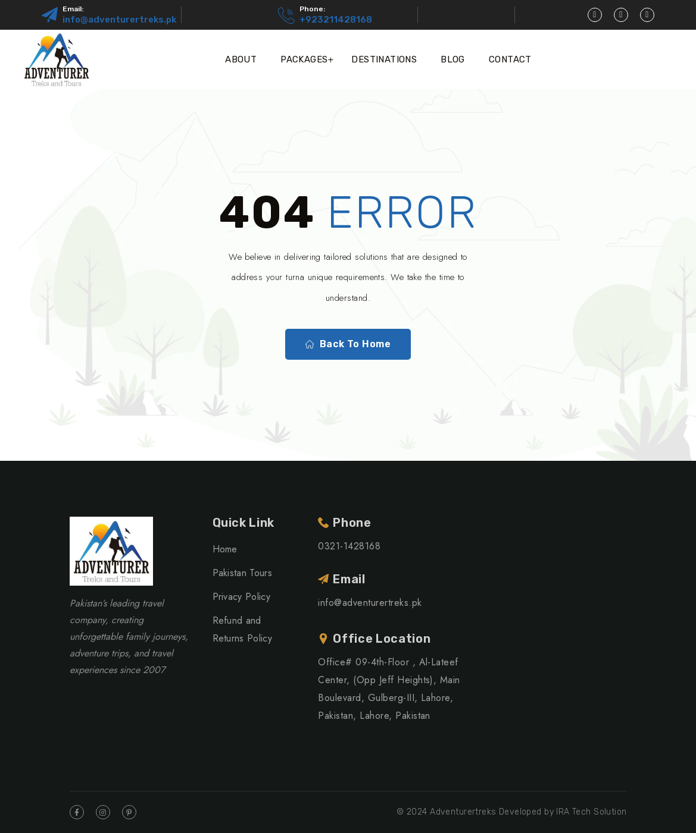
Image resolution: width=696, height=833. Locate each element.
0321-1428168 (349, 546)
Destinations (384, 59)
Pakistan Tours (242, 573)
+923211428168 (335, 19)
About (241, 59)
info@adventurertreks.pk (119, 19)
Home (225, 549)
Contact (510, 59)
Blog (453, 59)
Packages (303, 59)
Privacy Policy (241, 596)
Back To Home (348, 344)
